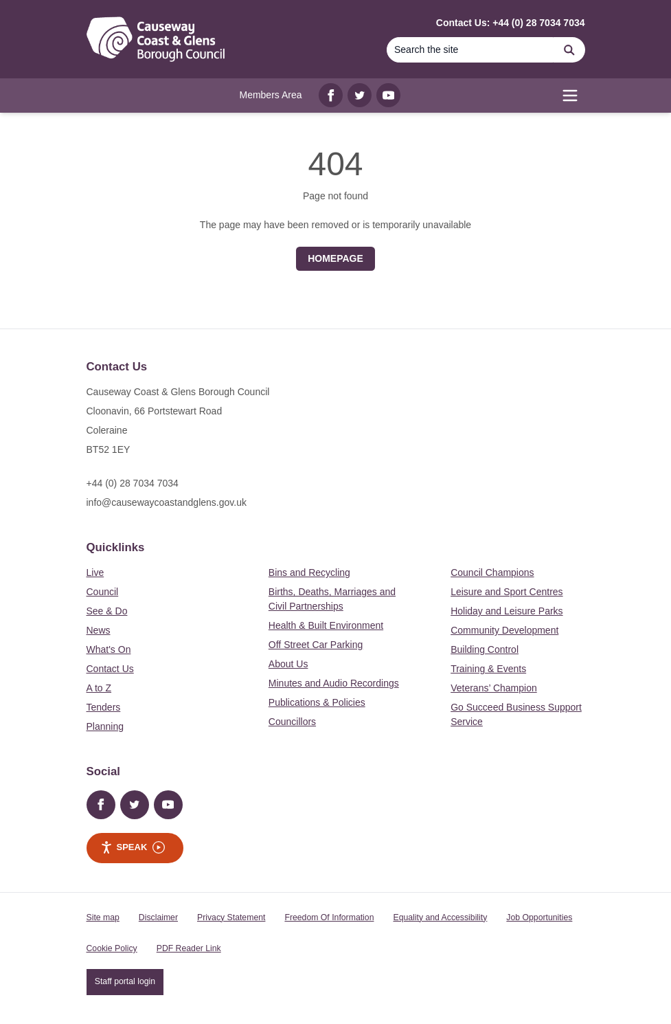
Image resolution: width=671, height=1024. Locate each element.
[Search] (470, 50)
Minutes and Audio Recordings (334, 683)
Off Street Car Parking (316, 644)
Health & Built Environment (326, 625)
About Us (288, 663)
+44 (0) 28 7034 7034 (133, 483)
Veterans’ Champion (494, 687)
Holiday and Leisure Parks (506, 610)
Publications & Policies (317, 702)
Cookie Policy (112, 948)
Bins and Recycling (309, 572)
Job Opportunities (539, 917)
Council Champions (492, 572)
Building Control (485, 649)
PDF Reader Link (189, 948)
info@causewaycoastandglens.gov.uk (167, 502)
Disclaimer (158, 917)
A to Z (99, 687)
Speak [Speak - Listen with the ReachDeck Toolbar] (133, 847)
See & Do (107, 610)
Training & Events (488, 668)
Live (95, 572)
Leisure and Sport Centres (506, 591)
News (99, 630)
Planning (105, 726)
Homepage (335, 258)
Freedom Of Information (329, 917)
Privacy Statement (231, 917)
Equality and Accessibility (440, 917)
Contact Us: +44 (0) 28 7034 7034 (510, 22)
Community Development (504, 630)
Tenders (104, 707)
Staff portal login (125, 981)
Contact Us (110, 668)
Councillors (292, 721)
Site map (103, 917)
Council (103, 591)
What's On (109, 649)
